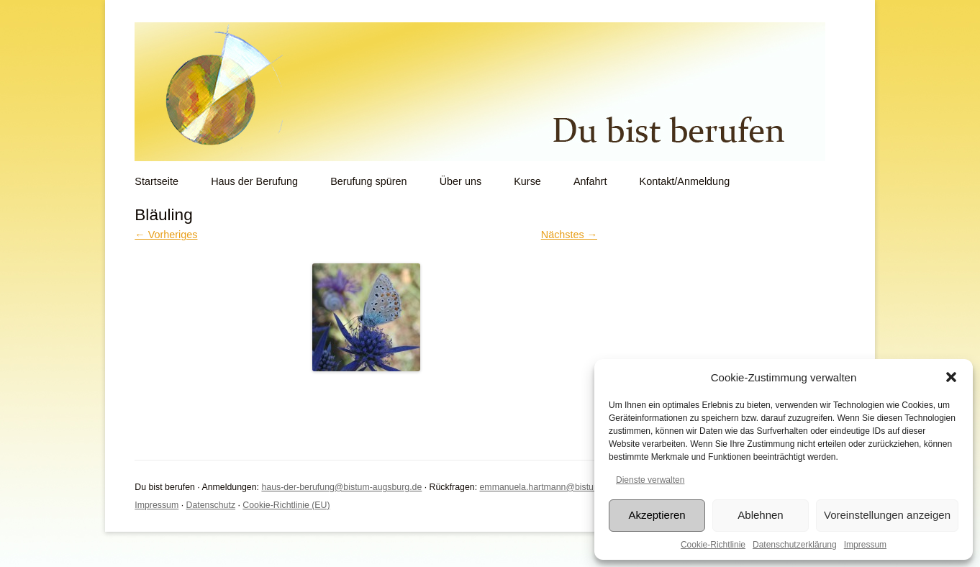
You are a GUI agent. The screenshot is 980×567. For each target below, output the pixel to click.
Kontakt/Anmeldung (685, 181)
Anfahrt (590, 181)
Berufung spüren (368, 181)
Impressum (865, 545)
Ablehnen (760, 515)
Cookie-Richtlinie (713, 545)
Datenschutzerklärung (795, 545)
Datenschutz (211, 505)
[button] (951, 377)
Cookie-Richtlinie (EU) (286, 505)
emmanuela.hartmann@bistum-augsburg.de (566, 487)
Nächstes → (569, 234)
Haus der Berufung (254, 181)
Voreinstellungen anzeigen (887, 515)
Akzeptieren (656, 515)
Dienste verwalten (650, 480)
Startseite (156, 181)
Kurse (527, 181)
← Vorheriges (166, 234)
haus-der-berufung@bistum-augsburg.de (341, 487)
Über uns (460, 181)
